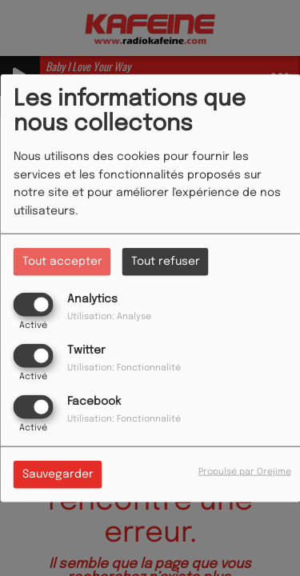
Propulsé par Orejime (244, 472)
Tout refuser (165, 260)
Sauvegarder (58, 474)
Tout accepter (62, 260)
